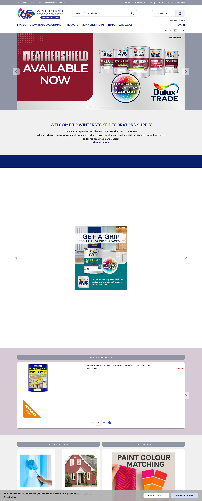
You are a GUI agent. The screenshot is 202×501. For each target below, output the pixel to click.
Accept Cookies (184, 495)
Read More (117, 383)
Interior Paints (36, 399)
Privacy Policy (156, 495)
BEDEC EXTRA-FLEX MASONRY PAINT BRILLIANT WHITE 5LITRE (53, 252)
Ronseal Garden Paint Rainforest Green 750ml (169, 252)
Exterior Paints (80, 341)
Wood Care (80, 399)
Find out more (101, 142)
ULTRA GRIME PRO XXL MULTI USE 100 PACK (110, 250)
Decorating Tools (36, 341)
